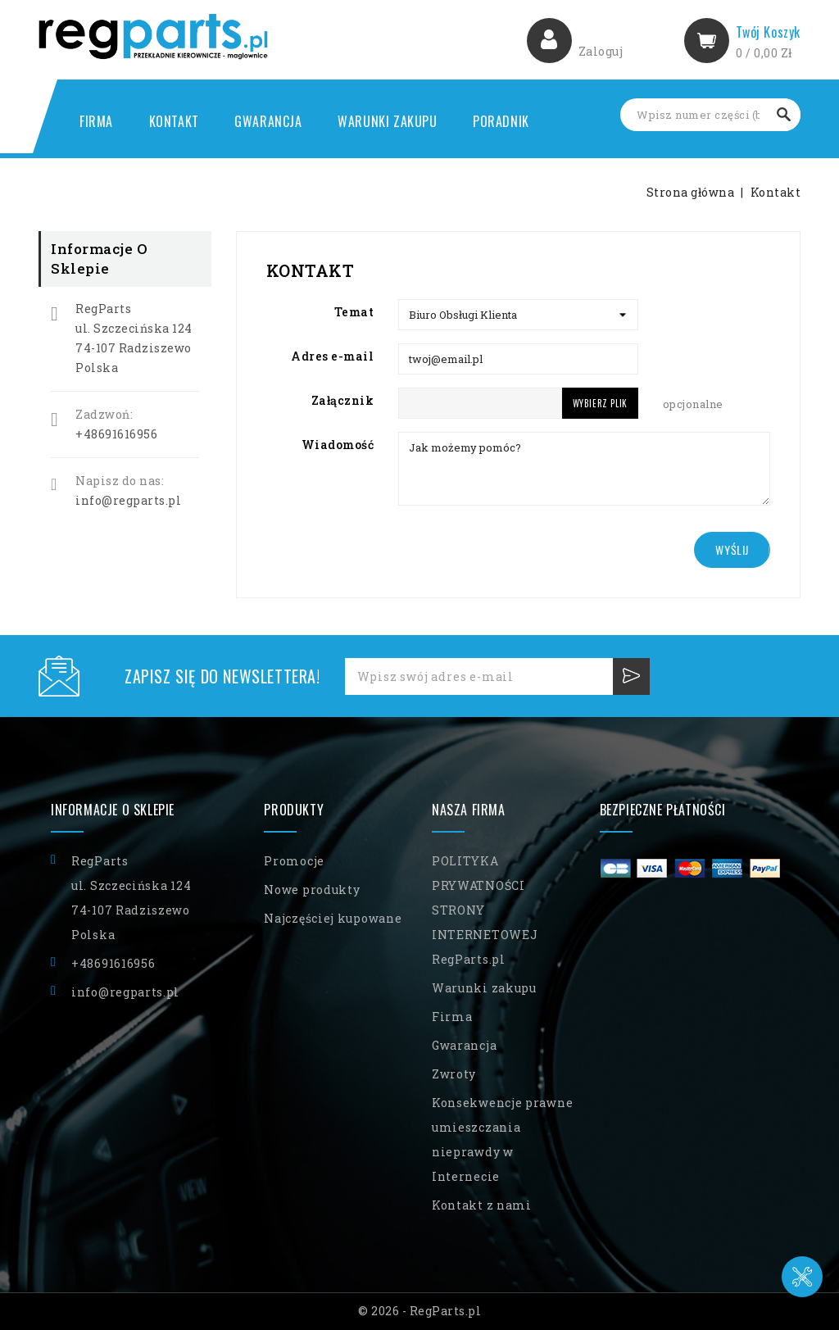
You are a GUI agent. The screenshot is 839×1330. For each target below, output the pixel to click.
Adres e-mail (332, 356)
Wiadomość (338, 444)
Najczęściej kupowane (332, 918)
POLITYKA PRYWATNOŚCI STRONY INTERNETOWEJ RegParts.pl (484, 910)
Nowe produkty (312, 889)
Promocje (294, 861)
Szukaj (784, 114)
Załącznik (342, 400)
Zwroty (454, 1074)
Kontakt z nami (482, 1205)
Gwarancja (268, 121)
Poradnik (501, 121)
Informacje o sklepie (113, 809)
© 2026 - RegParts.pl (419, 1311)
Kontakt (174, 121)
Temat (354, 312)
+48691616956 (116, 434)
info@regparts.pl (128, 500)
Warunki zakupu (387, 121)
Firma (96, 121)
